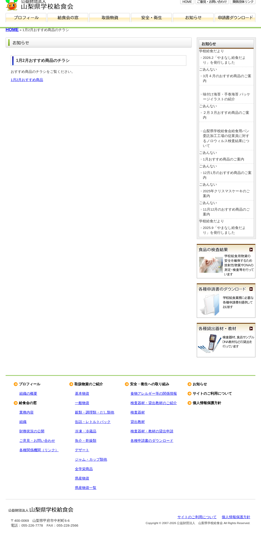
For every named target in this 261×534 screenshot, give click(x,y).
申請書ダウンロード (235, 17)
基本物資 (82, 393)
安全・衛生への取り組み (149, 384)
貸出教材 (137, 422)
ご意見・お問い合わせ (37, 441)
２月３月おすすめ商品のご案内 (226, 115)
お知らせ (193, 17)
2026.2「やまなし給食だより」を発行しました (224, 60)
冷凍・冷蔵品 (85, 431)
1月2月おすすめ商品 (27, 80)
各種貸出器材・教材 (226, 340)
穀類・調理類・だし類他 (94, 412)
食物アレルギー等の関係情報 (153, 393)
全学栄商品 (84, 469)
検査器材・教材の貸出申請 (151, 431)
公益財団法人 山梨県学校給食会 (40, 509)
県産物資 (82, 478)
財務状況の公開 (31, 431)
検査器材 (137, 412)
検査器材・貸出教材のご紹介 (153, 403)
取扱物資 (109, 17)
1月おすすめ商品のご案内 (223, 159)
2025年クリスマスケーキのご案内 (226, 193)
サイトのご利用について (212, 393)
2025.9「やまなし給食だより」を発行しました (224, 230)
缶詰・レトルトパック (93, 422)
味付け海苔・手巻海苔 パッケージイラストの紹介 (226, 96)
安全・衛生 (151, 17)
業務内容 (26, 412)
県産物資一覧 (85, 488)
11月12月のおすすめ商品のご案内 (226, 212)
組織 (23, 422)
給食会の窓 (67, 17)
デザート (82, 450)
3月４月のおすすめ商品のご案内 (227, 78)
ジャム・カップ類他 (91, 459)
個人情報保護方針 (207, 403)
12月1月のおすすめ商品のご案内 (227, 175)
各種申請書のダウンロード (226, 300)
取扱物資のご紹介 (88, 384)
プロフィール (26, 17)
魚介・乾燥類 (85, 441)
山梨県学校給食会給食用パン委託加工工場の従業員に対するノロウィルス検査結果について (226, 138)
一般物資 (82, 403)
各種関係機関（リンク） (39, 450)
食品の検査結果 (226, 261)
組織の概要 (28, 393)
